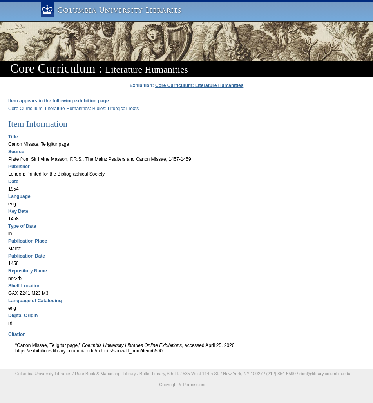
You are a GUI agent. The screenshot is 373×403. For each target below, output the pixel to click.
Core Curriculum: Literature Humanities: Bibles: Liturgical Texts (73, 108)
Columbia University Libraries (119, 10)
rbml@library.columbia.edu (324, 373)
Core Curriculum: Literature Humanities (199, 85)
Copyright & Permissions (182, 384)
